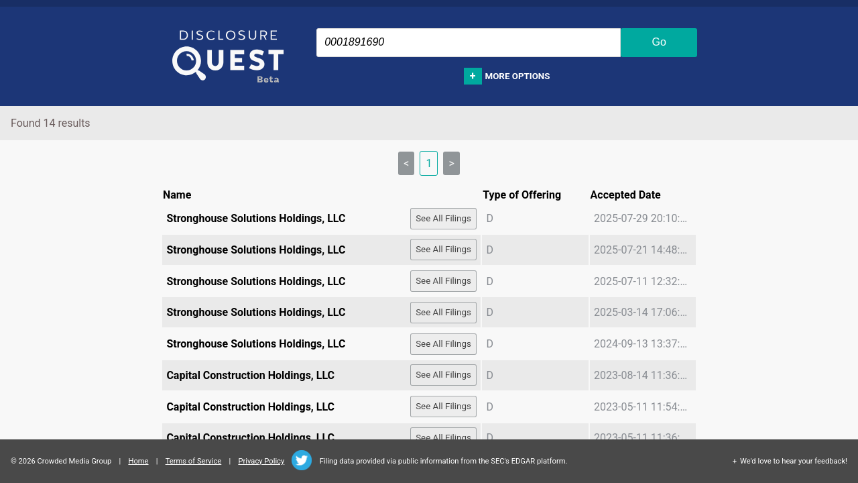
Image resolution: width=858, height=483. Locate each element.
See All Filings (443, 218)
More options (517, 76)
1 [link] (429, 163)
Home (138, 461)
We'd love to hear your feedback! (793, 461)
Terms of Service (194, 461)
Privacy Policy (261, 461)
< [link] (406, 163)
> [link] (451, 163)
